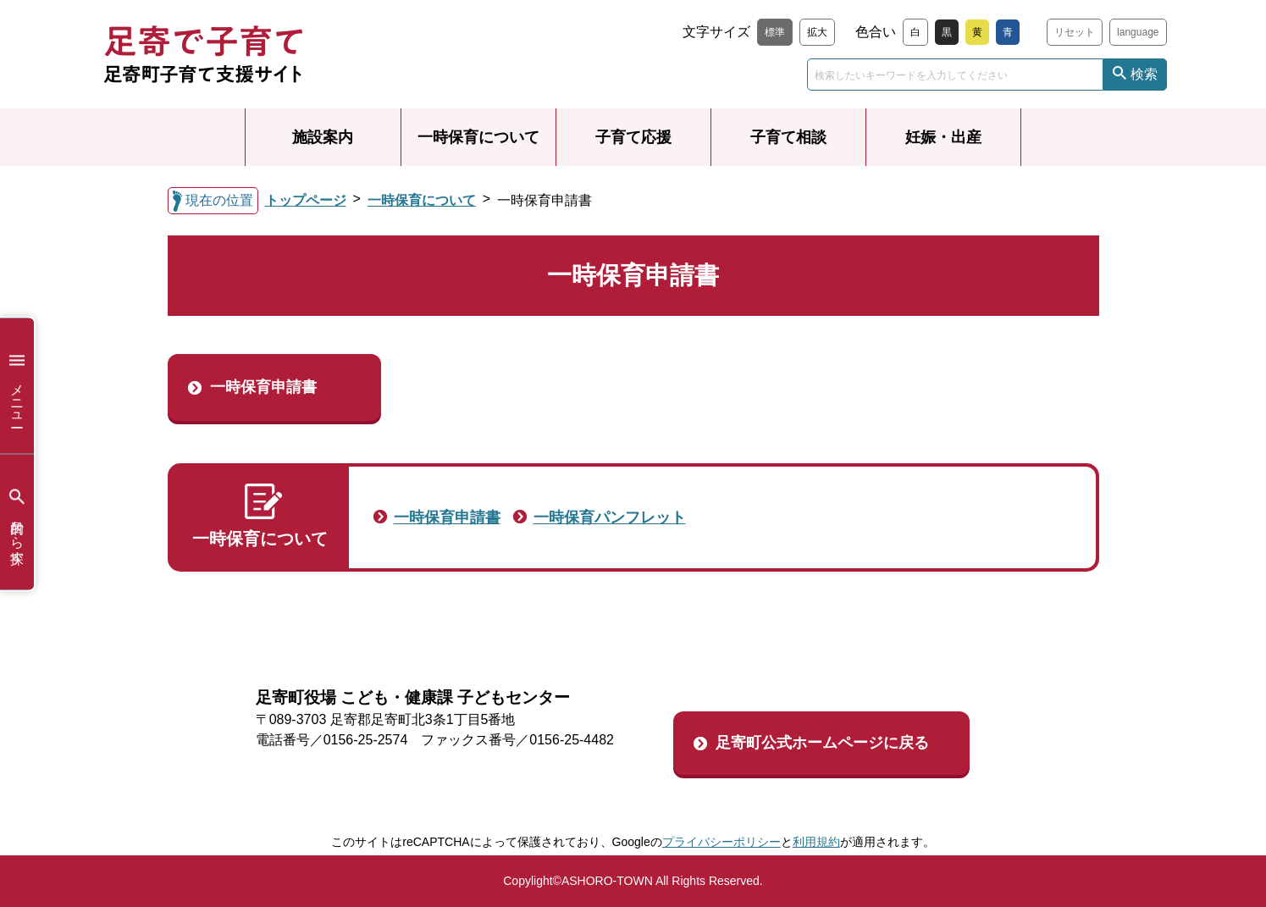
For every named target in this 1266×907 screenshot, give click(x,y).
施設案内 (322, 137)
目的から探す (17, 522)
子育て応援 (633, 137)
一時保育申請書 (263, 387)
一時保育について (478, 137)
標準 (775, 32)
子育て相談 (788, 137)
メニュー (17, 386)
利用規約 (816, 842)
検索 (1144, 74)
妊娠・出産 (943, 137)
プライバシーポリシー (721, 842)
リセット (1074, 32)
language (1137, 32)
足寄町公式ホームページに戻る (822, 742)
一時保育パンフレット (609, 517)
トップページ (305, 200)
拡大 (817, 32)
